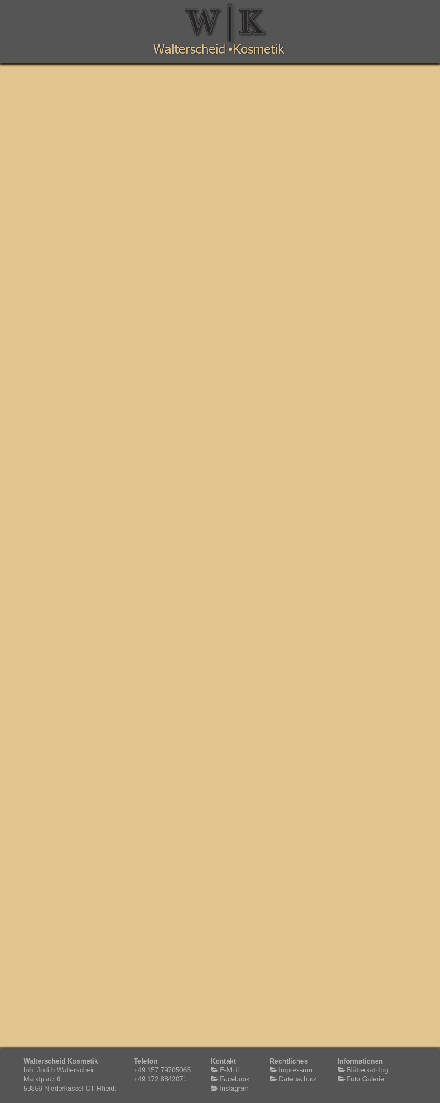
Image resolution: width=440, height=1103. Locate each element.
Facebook (234, 1079)
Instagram (234, 1088)
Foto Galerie (364, 1079)
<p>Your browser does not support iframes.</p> (219, 563)
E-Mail (228, 1070)
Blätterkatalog (366, 1070)
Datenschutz (297, 1079)
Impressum (295, 1070)
